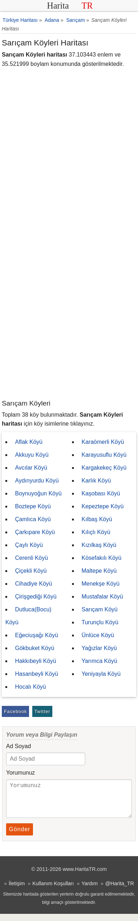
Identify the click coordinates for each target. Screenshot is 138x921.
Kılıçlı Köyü (96, 532)
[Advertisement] (69, 326)
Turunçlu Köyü (100, 622)
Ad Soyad (18, 746)
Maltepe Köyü (99, 571)
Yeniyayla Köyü (101, 674)
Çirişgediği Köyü (36, 596)
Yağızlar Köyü (99, 648)
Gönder (19, 836)
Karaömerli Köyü (103, 442)
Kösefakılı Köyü (102, 558)
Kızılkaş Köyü (99, 545)
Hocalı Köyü (30, 687)
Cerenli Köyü (31, 558)
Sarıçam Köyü (100, 609)
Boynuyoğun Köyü (38, 493)
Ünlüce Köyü (98, 635)
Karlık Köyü (96, 481)
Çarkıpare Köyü (35, 532)
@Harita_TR (119, 890)
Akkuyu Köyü (31, 455)
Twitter (42, 711)
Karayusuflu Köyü (104, 455)
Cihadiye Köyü (33, 584)
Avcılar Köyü (31, 468)
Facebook (15, 711)
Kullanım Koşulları (53, 890)
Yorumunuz (20, 773)
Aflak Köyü (28, 442)
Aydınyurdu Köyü (37, 481)
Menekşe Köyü (101, 584)
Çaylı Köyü (29, 545)
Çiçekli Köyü (31, 571)
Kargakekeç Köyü (104, 468)
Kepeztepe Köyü (103, 506)
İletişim (17, 890)
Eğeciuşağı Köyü (36, 635)
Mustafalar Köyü (102, 596)
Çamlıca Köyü (33, 519)
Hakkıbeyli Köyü (35, 661)
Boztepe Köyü (33, 506)
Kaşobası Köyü (101, 493)
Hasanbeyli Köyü (36, 674)
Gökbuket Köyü (34, 648)
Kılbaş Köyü (97, 519)
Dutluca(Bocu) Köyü (28, 615)
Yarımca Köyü (99, 661)
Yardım (89, 890)
